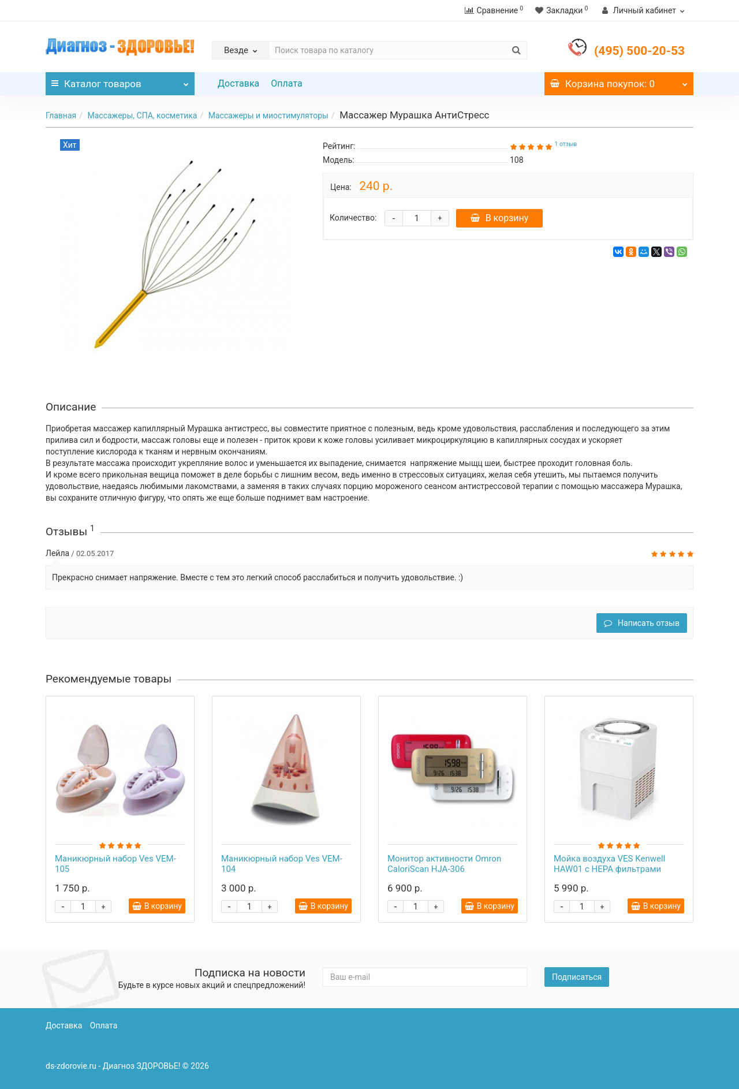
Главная (61, 115)
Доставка (238, 83)
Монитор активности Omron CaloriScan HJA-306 (444, 863)
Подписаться (577, 977)
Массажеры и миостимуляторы (268, 115)
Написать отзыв (642, 623)
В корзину (500, 217)
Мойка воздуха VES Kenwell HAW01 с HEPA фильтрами (609, 863)
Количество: (353, 217)
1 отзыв (565, 144)
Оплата (286, 83)
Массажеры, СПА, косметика (142, 115)
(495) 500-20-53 (639, 51)
